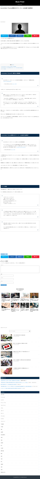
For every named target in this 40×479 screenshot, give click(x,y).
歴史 (1, 453)
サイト (2, 281)
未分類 (2, 448)
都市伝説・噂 (3, 472)
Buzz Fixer (20, 2)
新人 (1, 445)
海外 (1, 456)
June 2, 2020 (13, 149)
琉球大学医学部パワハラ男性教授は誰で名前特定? (9, 384)
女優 (1, 437)
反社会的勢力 (3, 434)
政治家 (2, 442)
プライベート (3, 421)
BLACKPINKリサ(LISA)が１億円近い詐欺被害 (8, 66)
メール (2, 277)
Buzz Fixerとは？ (20, 4)
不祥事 (2, 426)
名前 (1, 274)
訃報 (1, 469)
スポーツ (2, 410)
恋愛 (1, 440)
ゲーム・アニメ (3, 402)
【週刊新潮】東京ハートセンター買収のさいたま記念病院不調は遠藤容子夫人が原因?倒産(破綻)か (16, 386)
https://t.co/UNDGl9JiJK (7, 81)
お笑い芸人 (2, 394)
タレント (2, 413)
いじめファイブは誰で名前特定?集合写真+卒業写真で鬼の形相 (11, 388)
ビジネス (2, 418)
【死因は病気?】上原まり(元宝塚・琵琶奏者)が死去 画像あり (10, 380)
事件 (1, 429)
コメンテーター (3, 405)
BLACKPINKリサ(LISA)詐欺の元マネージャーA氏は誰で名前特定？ (12, 67)
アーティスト (3, 397)
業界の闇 (2, 450)
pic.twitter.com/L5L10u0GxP (21, 147)
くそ (22, 388)
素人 (1, 461)
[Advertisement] (20, 15)
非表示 (13, 64)
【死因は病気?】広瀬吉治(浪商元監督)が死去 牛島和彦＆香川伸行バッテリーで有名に (14, 382)
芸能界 (2, 464)
